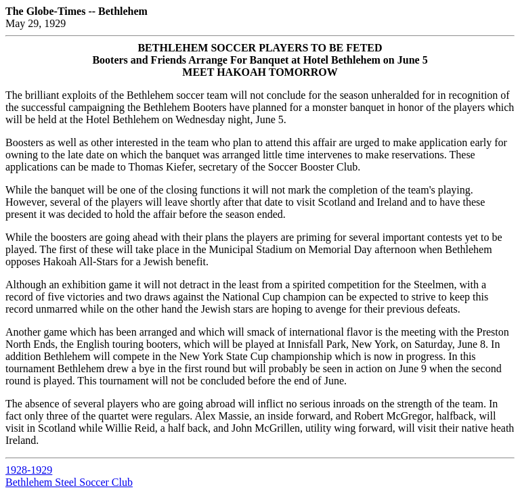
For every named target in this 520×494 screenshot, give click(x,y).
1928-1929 (28, 470)
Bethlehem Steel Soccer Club (69, 482)
